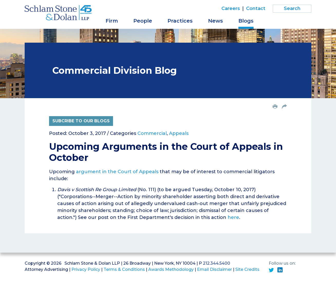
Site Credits (247, 269)
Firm (112, 21)
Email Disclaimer (214, 269)
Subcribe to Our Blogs (81, 120)
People (142, 21)
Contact (255, 8)
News (215, 21)
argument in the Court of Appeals (117, 171)
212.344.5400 (216, 263)
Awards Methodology (171, 269)
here (233, 217)
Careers (230, 8)
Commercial (152, 133)
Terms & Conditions (124, 269)
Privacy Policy (85, 269)
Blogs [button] (246, 21)
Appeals (179, 133)
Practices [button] (180, 21)
